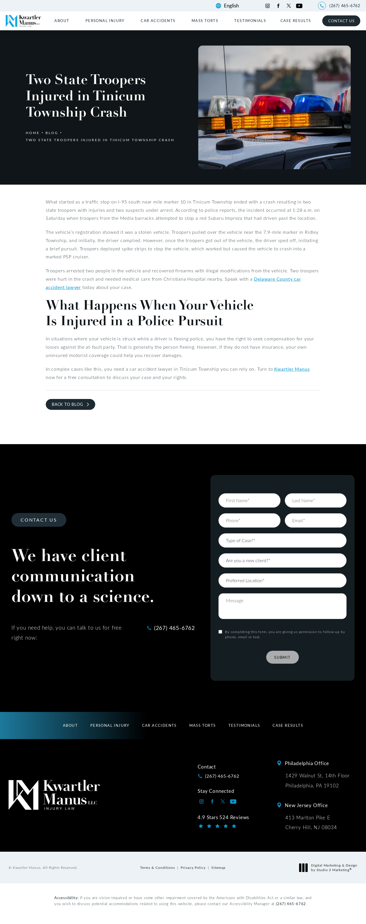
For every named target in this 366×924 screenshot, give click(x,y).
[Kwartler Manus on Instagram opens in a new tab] (267, 6)
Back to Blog (67, 404)
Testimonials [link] (250, 20)
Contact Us (341, 20)
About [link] (61, 20)
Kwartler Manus (292, 369)
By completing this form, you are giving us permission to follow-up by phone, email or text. (285, 610)
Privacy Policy (193, 867)
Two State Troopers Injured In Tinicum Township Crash (100, 139)
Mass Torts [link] (205, 20)
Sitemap (218, 867)
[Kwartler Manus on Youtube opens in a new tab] (299, 6)
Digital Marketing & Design (329, 867)
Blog (51, 132)
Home (33, 132)
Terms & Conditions (157, 867)
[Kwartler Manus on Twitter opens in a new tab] (289, 6)
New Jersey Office (306, 805)
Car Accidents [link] (158, 20)
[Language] (234, 6)
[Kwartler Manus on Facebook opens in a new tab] (278, 6)
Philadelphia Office (307, 763)
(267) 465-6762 (291, 903)
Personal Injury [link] (105, 20)
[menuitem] (62, 20)
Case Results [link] (296, 20)
